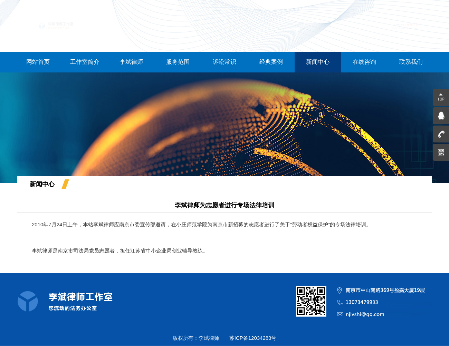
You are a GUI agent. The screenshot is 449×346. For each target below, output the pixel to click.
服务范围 (178, 62)
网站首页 (38, 62)
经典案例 (271, 62)
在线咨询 (364, 62)
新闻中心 (317, 62)
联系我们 (411, 62)
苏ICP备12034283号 (252, 338)
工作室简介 (84, 62)
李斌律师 (131, 62)
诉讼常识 (224, 62)
